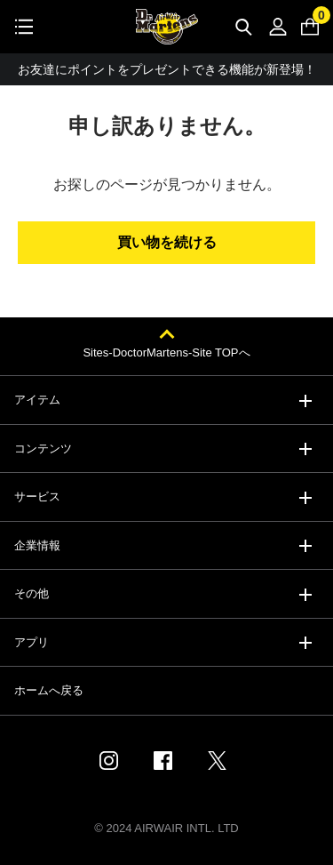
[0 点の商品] (310, 27)
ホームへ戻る (48, 690)
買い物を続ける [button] (167, 242)
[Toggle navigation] (24, 27)
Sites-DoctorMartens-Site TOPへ (166, 352)
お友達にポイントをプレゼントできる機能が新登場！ (167, 69)
